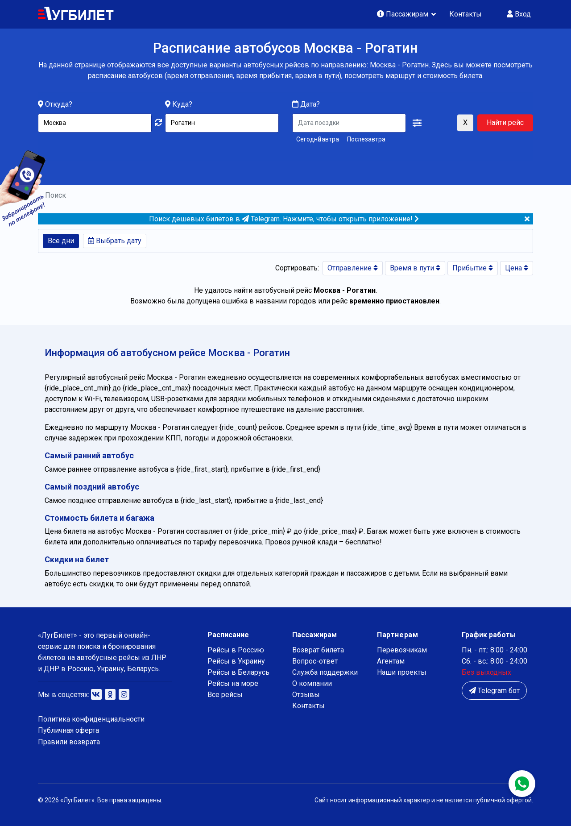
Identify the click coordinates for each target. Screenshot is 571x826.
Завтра (328, 139)
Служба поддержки (325, 672)
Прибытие (472, 268)
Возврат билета (318, 650)
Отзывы (306, 694)
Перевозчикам (402, 650)
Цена (516, 268)
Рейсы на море (232, 683)
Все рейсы (225, 694)
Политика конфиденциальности (91, 719)
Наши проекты (401, 672)
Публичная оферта (68, 730)
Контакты (465, 14)
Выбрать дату (114, 241)
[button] (417, 123)
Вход (519, 14)
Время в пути (415, 268)
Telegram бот (494, 690)
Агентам (391, 661)
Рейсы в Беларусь (238, 672)
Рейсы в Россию (235, 650)
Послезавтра (366, 139)
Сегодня (305, 139)
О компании (312, 683)
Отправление (352, 268)
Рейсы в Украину (236, 661)
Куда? (182, 104)
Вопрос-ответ (315, 661)
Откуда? (58, 104)
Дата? (306, 104)
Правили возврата (69, 742)
